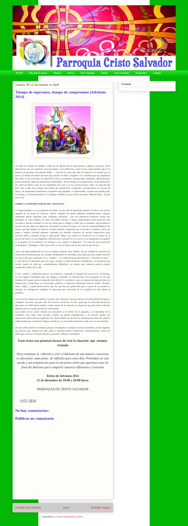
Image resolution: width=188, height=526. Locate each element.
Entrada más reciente (28, 507)
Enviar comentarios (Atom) (70, 516)
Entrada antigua (100, 507)
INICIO (19, 73)
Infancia (57, 73)
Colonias (157, 73)
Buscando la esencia (38, 73)
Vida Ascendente (121, 73)
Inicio (66, 507)
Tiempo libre (141, 73)
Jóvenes (70, 73)
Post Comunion (87, 73)
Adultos (104, 73)
